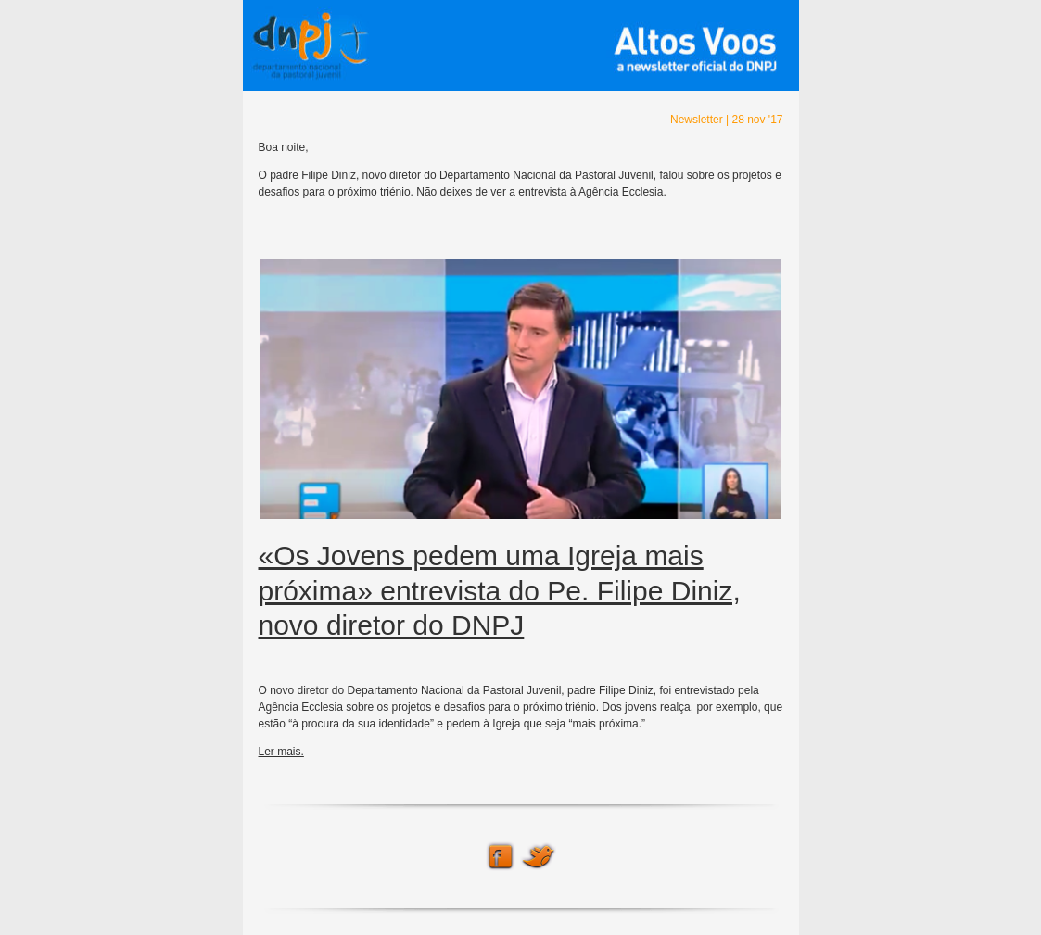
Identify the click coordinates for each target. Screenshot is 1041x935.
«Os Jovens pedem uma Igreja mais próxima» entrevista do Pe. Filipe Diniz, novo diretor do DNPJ (500, 590)
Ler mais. (281, 751)
